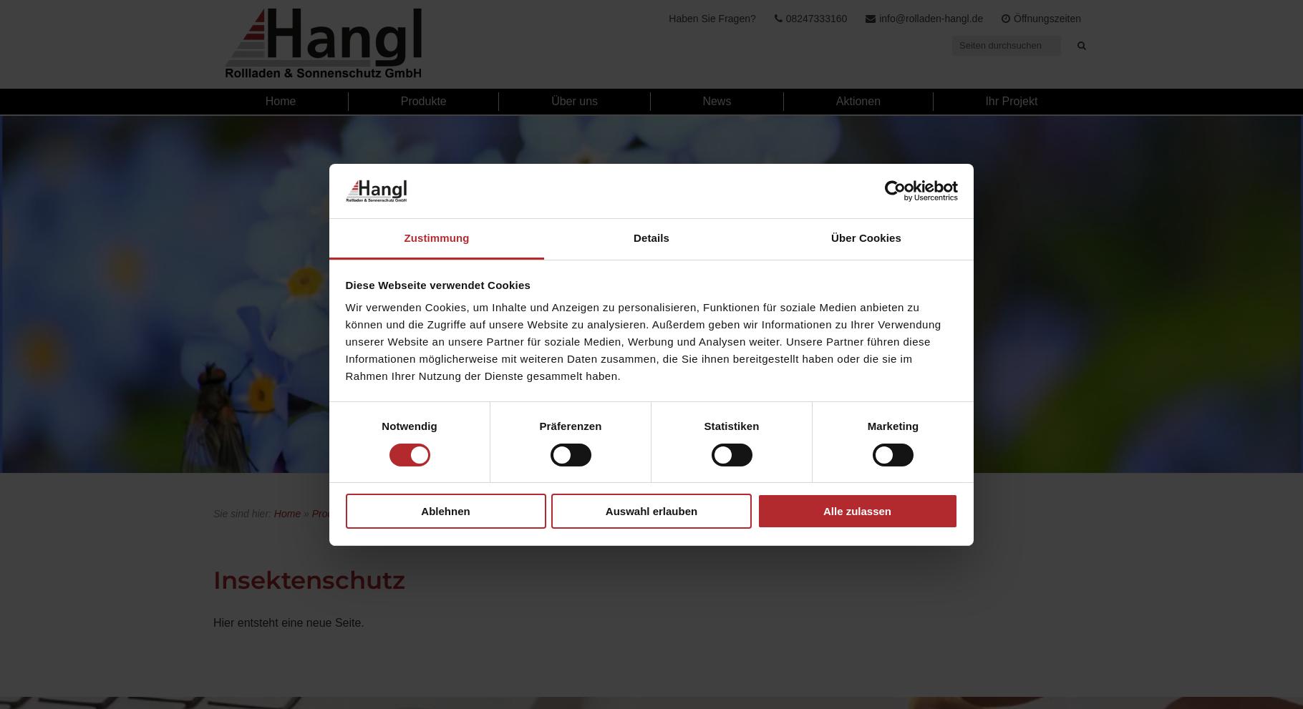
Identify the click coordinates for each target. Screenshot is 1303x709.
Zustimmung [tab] (437, 238)
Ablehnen (445, 511)
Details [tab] (651, 238)
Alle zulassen (857, 511)
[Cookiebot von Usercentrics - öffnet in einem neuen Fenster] (895, 191)
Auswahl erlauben (651, 511)
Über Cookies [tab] (866, 238)
